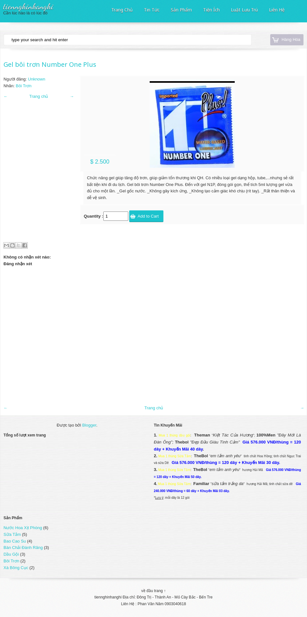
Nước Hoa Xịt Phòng (23, 527)
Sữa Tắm (12, 534)
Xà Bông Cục (16, 567)
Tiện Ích (211, 9)
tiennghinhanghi (28, 6)
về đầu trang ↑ (153, 591)
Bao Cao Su (15, 541)
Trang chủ (38, 96)
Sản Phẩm (181, 9)
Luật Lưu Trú (244, 9)
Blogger (89, 425)
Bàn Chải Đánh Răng (23, 547)
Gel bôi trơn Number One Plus (50, 64)
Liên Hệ (277, 9)
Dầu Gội (11, 554)
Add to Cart (148, 216)
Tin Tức (152, 9)
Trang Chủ (122, 9)
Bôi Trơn (23, 85)
